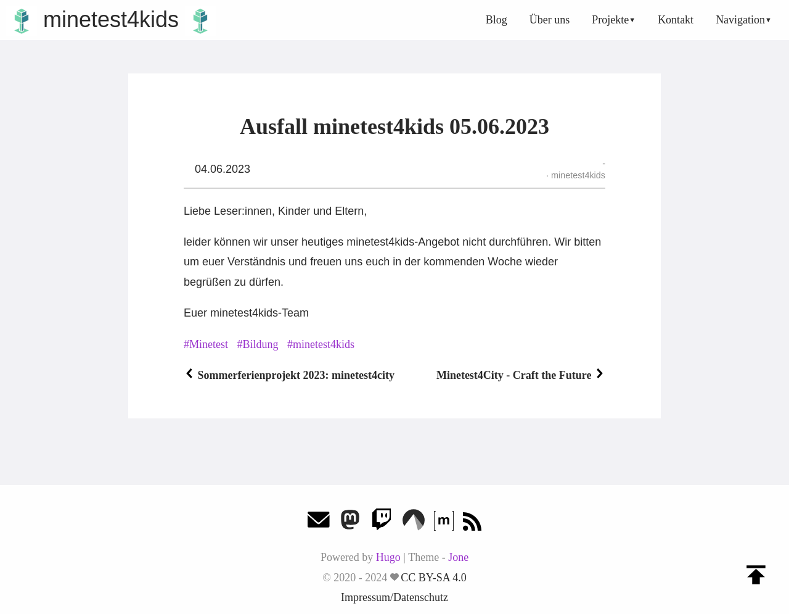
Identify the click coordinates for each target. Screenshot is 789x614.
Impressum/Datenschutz (394, 597)
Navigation (740, 20)
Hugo (388, 557)
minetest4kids (111, 19)
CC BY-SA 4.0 (434, 577)
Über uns (549, 20)
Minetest (208, 344)
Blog (496, 20)
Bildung (261, 344)
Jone (458, 557)
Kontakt (675, 20)
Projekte (610, 20)
